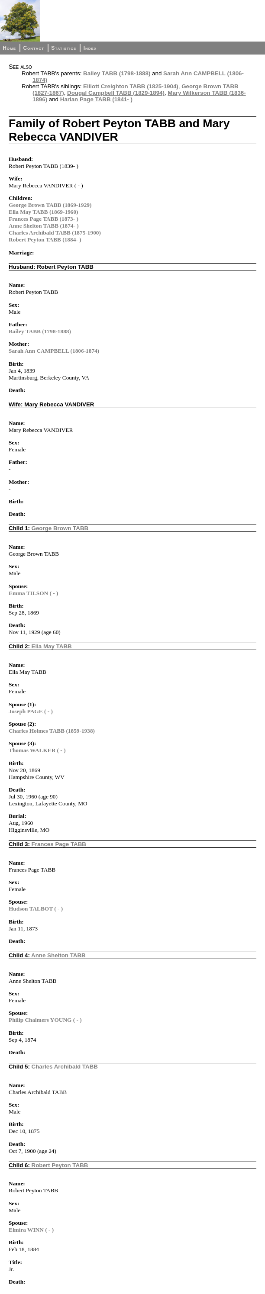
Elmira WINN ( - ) (31, 1229)
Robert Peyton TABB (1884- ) (45, 239)
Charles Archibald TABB (65, 1066)
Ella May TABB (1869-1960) (43, 212)
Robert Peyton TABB (60, 1165)
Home (9, 48)
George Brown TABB (60, 528)
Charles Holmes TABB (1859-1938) (52, 730)
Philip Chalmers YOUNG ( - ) (45, 1020)
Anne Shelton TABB (58, 955)
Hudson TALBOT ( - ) (36, 908)
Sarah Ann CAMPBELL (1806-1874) (54, 351)
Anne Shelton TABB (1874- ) (44, 225)
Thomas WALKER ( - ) (37, 750)
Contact (33, 48)
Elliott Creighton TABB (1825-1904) (130, 86)
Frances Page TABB (59, 844)
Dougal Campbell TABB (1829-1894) (116, 93)
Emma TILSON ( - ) (33, 593)
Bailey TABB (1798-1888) (116, 73)
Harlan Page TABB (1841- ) (96, 99)
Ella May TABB (52, 646)
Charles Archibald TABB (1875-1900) (55, 232)
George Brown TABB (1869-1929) (50, 205)
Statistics (63, 48)
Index (90, 48)
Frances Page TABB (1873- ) (43, 219)
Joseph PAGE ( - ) (31, 711)
